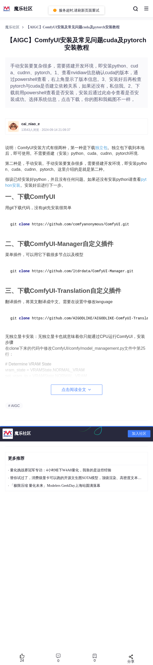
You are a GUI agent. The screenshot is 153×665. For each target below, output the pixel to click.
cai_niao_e (30, 124)
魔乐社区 (13, 27)
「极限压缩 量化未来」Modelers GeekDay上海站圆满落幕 (55, 486)
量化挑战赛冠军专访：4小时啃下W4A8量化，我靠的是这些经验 (60, 470)
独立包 (101, 148)
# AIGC (14, 406)
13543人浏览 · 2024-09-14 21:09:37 (45, 130)
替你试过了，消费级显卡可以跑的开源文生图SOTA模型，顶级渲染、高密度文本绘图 (77, 478)
